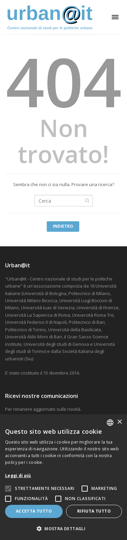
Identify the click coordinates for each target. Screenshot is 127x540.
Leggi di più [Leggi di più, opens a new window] (18, 475)
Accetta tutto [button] (34, 511)
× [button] (119, 422)
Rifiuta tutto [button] (94, 511)
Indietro (63, 226)
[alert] (63, 477)
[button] (63, 528)
